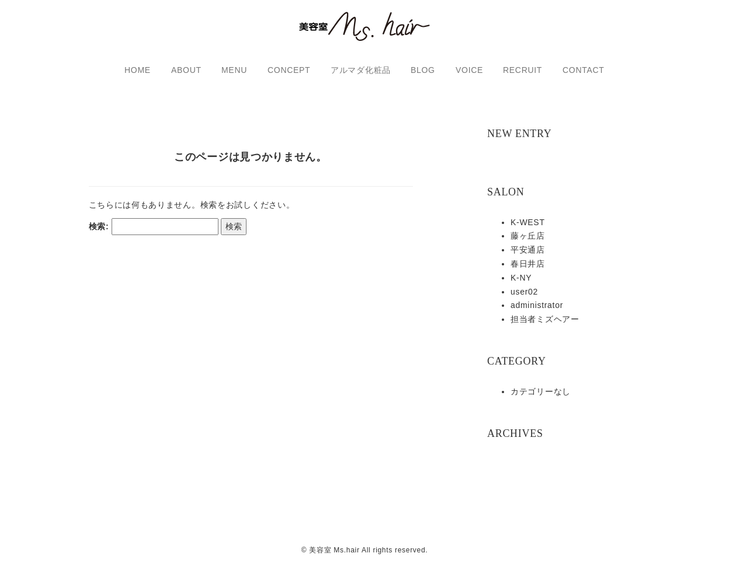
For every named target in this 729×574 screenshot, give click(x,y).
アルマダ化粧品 (361, 70)
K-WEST (528, 222)
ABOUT (186, 70)
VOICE (469, 70)
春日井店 (528, 263)
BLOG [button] (423, 70)
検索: (99, 235)
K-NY (521, 277)
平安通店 (528, 249)
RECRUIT (522, 70)
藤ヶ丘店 (528, 235)
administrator (537, 305)
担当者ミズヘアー (545, 319)
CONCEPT (289, 70)
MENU (234, 70)
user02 (524, 291)
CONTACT (584, 70)
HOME (137, 70)
